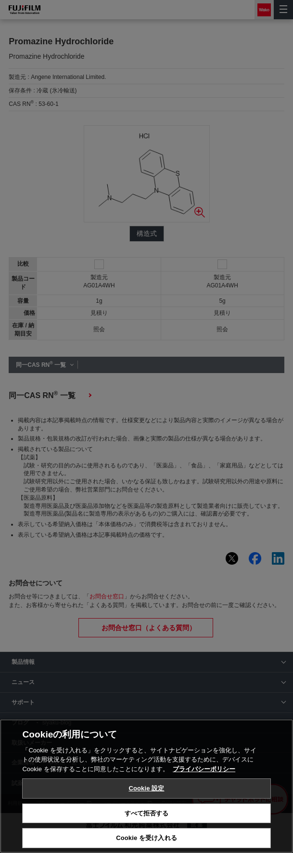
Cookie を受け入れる (146, 837)
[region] (146, 786)
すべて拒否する (147, 813)
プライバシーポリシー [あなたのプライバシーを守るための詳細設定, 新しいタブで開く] (204, 769)
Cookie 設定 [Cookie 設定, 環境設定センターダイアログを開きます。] (146, 788)
